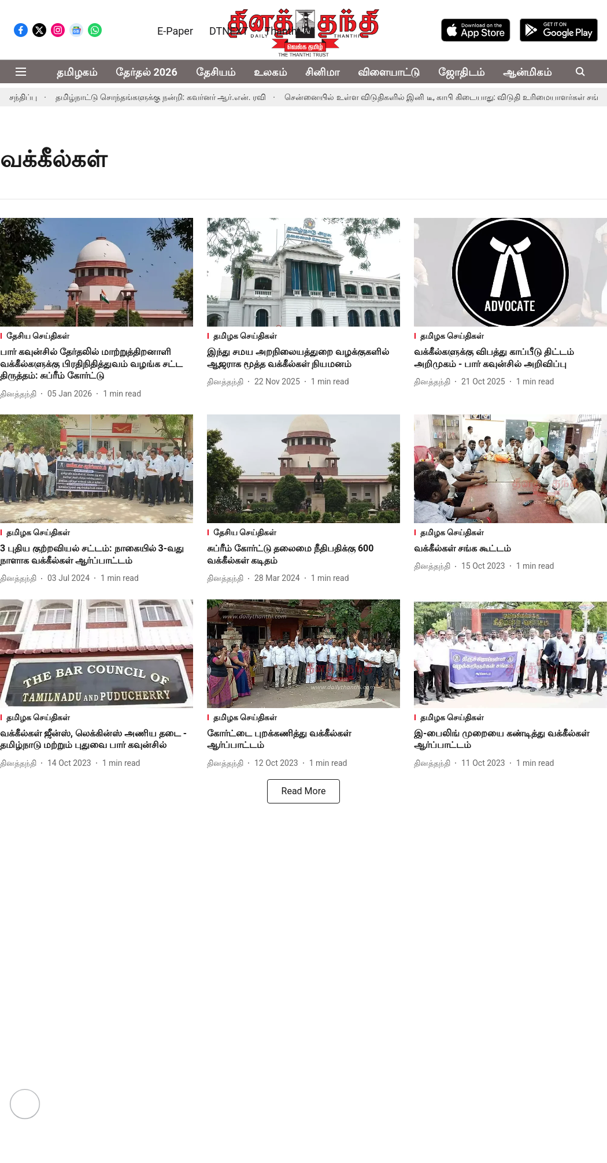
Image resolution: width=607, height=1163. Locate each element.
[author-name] (20, 394)
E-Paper (175, 31)
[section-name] (96, 336)
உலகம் (270, 72)
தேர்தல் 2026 (146, 72)
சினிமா (322, 72)
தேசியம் (215, 72)
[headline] (96, 364)
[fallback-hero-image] (96, 272)
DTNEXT (228, 31)
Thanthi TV (289, 31)
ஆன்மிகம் (527, 72)
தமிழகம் (77, 72)
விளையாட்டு (389, 72)
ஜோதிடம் (461, 72)
